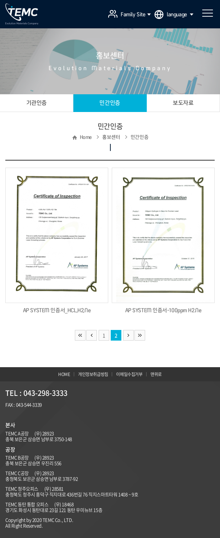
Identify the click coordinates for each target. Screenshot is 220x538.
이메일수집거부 (129, 374)
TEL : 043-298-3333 (36, 393)
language (180, 14)
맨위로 (156, 374)
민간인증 (109, 102)
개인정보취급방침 (93, 374)
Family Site (136, 14)
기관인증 (36, 102)
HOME (64, 374)
